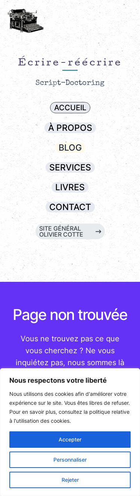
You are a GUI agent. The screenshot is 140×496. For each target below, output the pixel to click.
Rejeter (70, 480)
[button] (70, 107)
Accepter (70, 439)
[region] (70, 432)
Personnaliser (70, 459)
